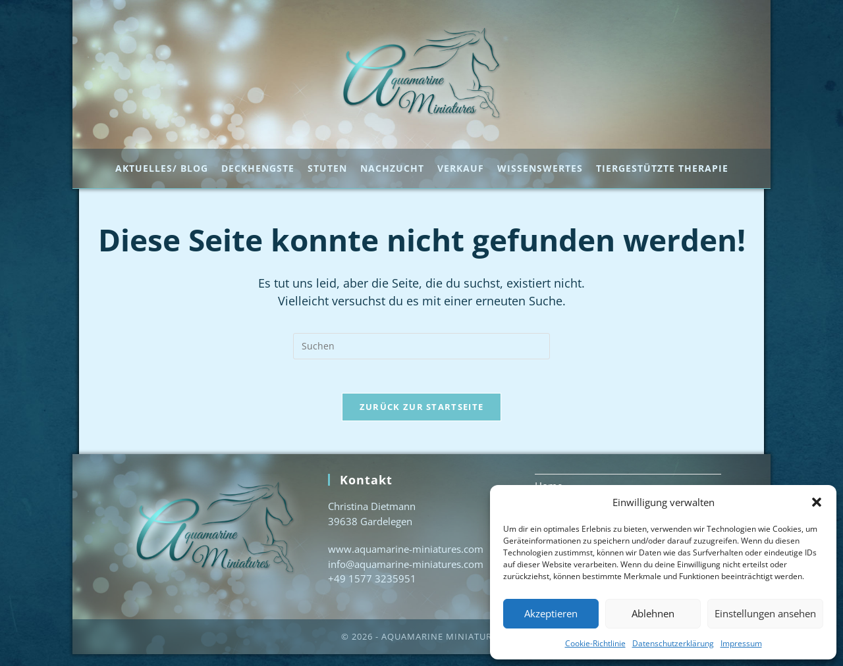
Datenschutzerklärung (673, 643)
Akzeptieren (551, 613)
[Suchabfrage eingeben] (421, 352)
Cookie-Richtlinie (595, 643)
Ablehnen (653, 613)
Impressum (741, 643)
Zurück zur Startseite (421, 418)
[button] (816, 502)
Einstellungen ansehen (765, 613)
